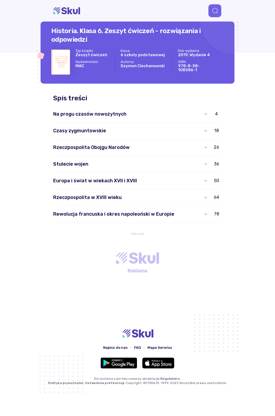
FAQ (137, 348)
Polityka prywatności (66, 383)
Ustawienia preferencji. (105, 383)
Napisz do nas (115, 348)
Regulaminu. (170, 379)
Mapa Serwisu (159, 348)
